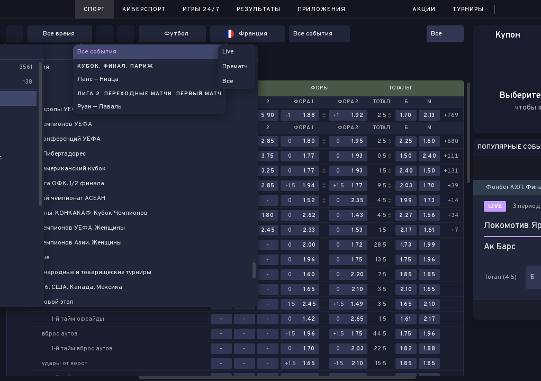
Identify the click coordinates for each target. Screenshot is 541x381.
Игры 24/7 (201, 9)
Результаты (259, 9)
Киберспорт (144, 9)
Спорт (94, 9)
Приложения (321, 9)
